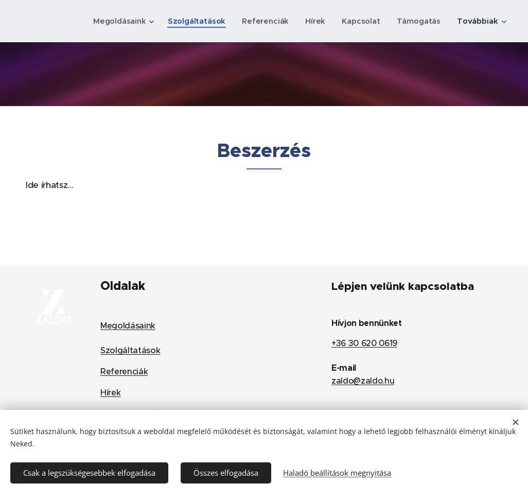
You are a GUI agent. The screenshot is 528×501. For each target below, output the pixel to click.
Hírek (110, 392)
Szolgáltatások (130, 350)
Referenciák (124, 371)
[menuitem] (120, 21)
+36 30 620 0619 (364, 343)
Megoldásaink (127, 325)
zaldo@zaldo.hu (362, 380)
